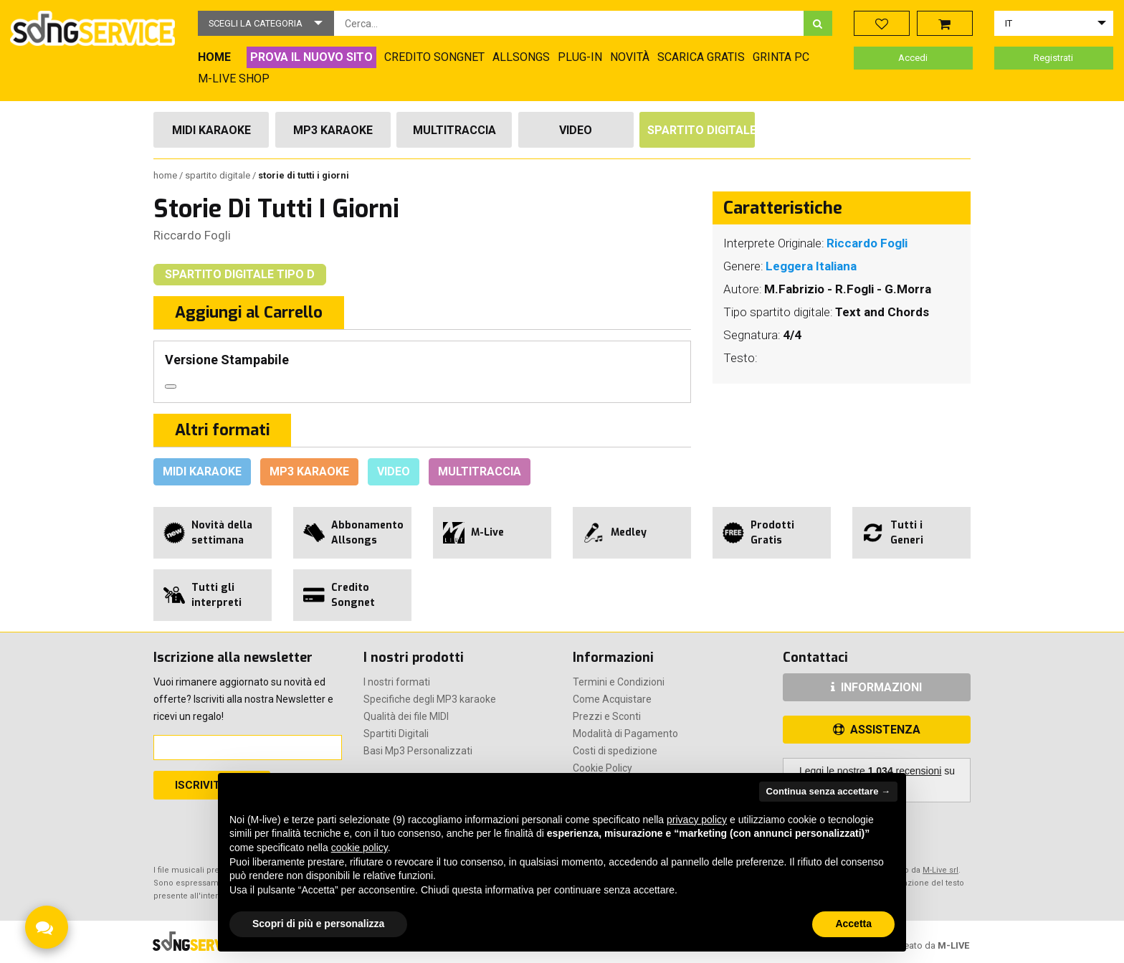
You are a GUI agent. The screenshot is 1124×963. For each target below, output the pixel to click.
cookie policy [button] (359, 847)
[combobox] (569, 23)
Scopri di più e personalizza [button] (318, 923)
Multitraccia (454, 130)
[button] (266, 23)
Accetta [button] (853, 923)
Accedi (913, 57)
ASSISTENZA (876, 729)
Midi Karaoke (211, 130)
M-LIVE (953, 945)
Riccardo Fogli (192, 235)
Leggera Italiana (811, 266)
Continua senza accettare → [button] (828, 791)
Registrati (1053, 57)
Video (575, 130)
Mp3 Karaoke (333, 130)
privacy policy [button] (697, 819)
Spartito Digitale (701, 130)
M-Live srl (940, 870)
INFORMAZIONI (876, 687)
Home (166, 175)
